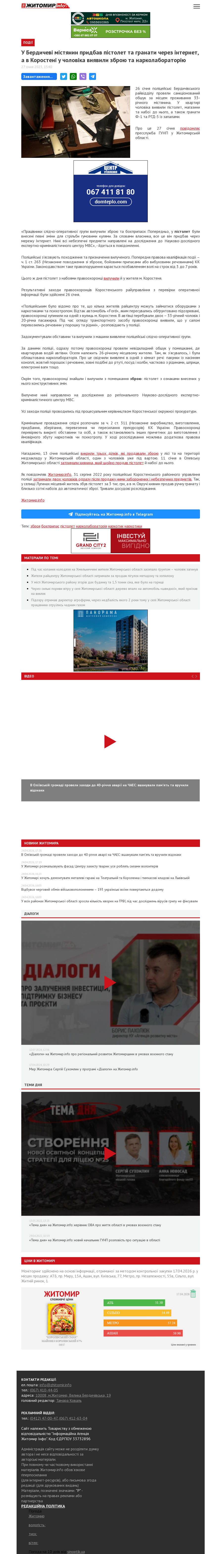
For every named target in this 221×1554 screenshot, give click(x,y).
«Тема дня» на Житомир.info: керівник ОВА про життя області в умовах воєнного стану (95, 1225)
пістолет (67, 526)
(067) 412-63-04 (73, 1418)
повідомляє (190, 128)
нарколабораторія (91, 526)
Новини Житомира (41, 843)
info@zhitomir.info (56, 1384)
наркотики (133, 526)
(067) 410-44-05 (44, 1389)
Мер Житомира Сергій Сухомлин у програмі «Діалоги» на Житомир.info (83, 1069)
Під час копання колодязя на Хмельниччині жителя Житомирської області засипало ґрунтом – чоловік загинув (114, 569)
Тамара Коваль (69, 1400)
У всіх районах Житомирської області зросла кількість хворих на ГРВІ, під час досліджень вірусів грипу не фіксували (109, 901)
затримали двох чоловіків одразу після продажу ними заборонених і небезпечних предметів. (112, 479)
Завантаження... (38, 76)
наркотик (115, 526)
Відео (29, 676)
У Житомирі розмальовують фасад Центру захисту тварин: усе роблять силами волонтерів (89, 866)
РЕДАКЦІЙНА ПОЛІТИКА (43, 1506)
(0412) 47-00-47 (43, 1418)
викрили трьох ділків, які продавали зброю (120, 453)
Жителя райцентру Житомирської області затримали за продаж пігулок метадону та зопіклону (102, 576)
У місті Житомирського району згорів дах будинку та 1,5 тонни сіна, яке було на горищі (97, 582)
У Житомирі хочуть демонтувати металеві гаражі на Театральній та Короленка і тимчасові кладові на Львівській (105, 878)
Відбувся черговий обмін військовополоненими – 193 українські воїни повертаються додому (92, 889)
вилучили (111, 278)
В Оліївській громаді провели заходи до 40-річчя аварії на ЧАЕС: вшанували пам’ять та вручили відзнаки (101, 854)
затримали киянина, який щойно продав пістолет (102, 462)
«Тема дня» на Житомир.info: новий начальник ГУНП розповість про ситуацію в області (94, 1240)
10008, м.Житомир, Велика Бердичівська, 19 (73, 1395)
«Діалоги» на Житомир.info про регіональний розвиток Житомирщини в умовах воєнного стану (101, 1054)
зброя (35, 526)
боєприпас (50, 526)
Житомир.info (59, 474)
